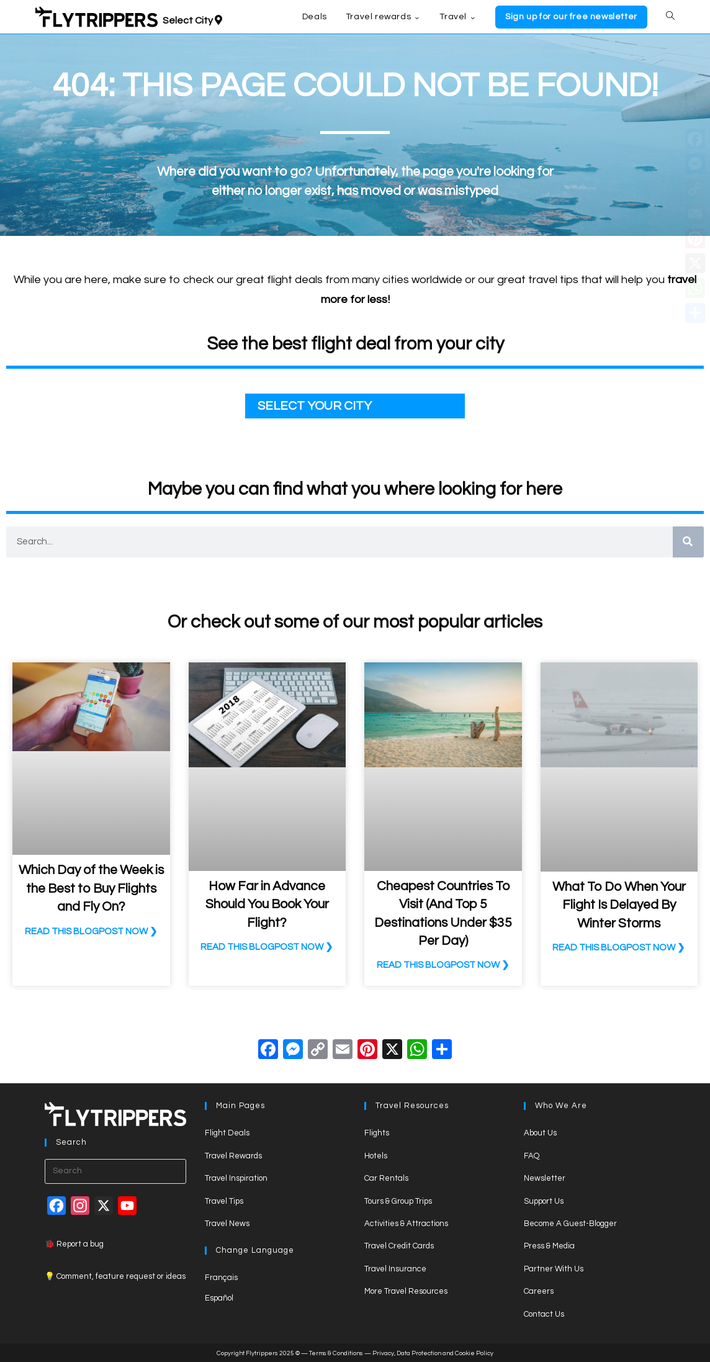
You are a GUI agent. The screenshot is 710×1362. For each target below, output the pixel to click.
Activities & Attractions (406, 1223)
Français (221, 1277)
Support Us (544, 1201)
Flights (376, 1133)
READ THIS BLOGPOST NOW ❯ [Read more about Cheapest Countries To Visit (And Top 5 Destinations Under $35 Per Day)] (443, 965)
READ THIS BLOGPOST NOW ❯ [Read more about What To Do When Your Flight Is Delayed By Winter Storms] (618, 947)
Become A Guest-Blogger (570, 1223)
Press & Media (549, 1246)
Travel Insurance (395, 1269)
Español (219, 1298)
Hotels (375, 1156)
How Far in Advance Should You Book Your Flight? (267, 904)
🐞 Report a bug (74, 1244)
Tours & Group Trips (398, 1201)
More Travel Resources (405, 1291)
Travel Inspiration (236, 1178)
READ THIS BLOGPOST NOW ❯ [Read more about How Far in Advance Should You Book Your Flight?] (266, 947)
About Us (540, 1133)
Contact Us (544, 1314)
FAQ (531, 1156)
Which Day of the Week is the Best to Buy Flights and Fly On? (91, 888)
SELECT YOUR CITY (315, 406)
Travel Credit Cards (399, 1246)
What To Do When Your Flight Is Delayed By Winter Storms (619, 905)
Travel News (227, 1223)
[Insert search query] (115, 1171)
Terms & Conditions (336, 1353)
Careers (539, 1291)
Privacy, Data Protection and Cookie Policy (432, 1353)
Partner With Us (553, 1269)
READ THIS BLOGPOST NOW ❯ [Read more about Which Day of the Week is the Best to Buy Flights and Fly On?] (91, 931)
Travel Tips (224, 1201)
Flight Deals (227, 1133)
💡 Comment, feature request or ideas (115, 1276)
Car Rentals (386, 1178)
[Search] (688, 541)
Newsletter (544, 1178)
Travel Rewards (233, 1156)
